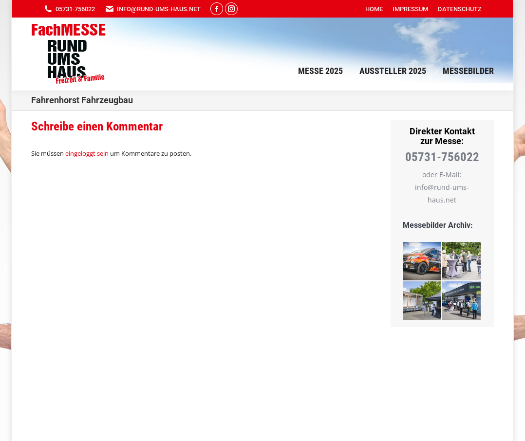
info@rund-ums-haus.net (153, 9)
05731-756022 (69, 9)
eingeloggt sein (87, 153)
